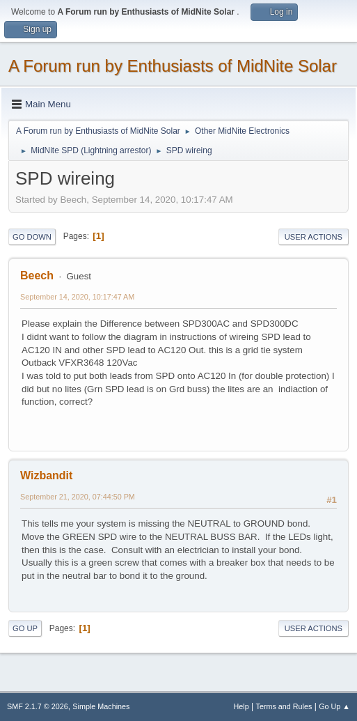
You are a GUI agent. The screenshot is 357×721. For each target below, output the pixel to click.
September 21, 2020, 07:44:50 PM (77, 497)
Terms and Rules (284, 706)
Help (241, 706)
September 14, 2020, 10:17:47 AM (77, 297)
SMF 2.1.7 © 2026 (37, 706)
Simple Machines (100, 706)
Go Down (32, 237)
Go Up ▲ (334, 706)
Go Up (25, 628)
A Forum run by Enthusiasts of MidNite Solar (172, 65)
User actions (313, 237)
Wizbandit (46, 475)
